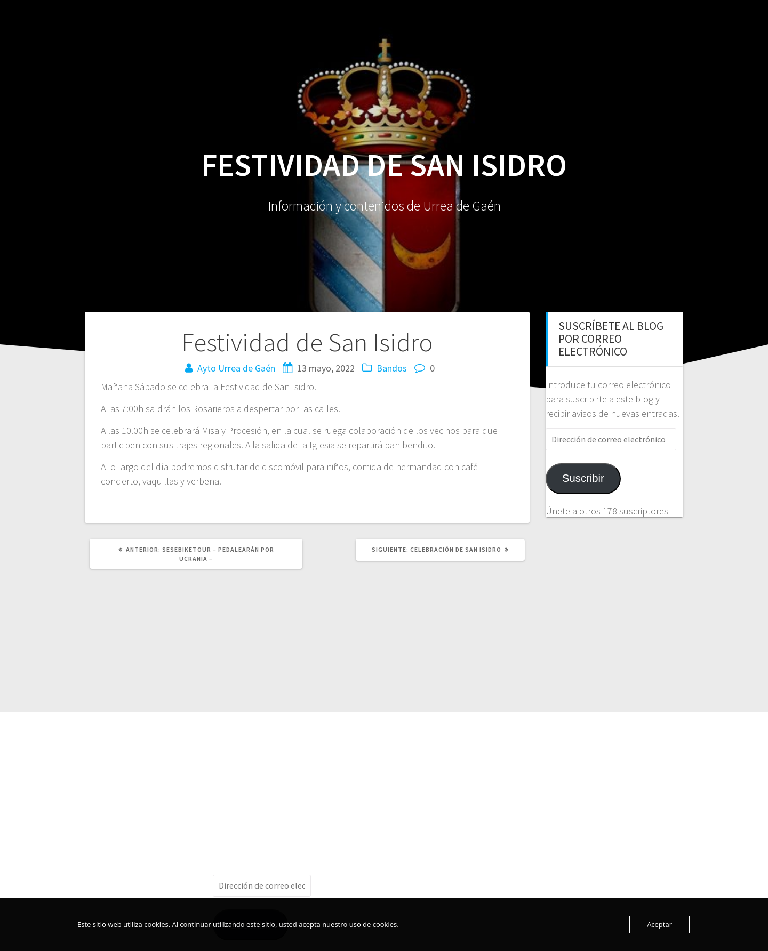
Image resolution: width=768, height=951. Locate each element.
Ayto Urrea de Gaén (236, 368)
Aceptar (659, 924)
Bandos (392, 368)
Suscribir (583, 478)
